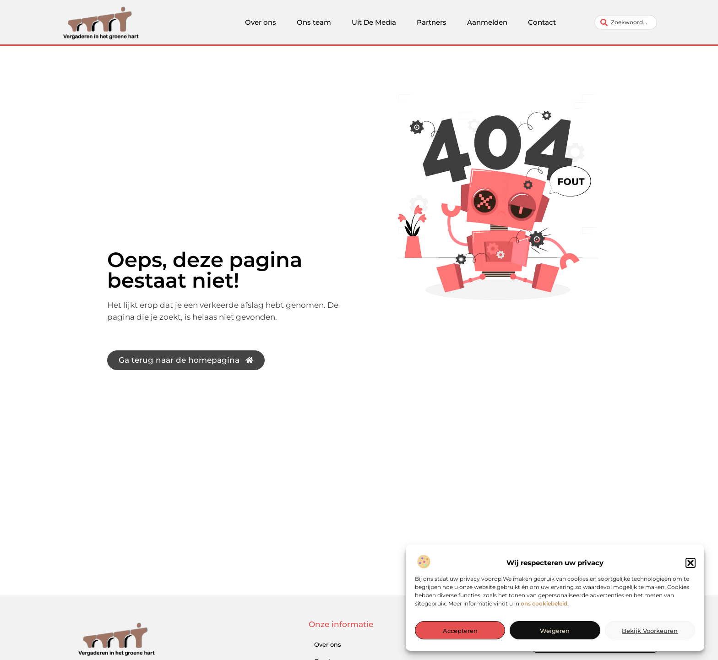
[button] (690, 563)
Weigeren (555, 631)
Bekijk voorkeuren (650, 631)
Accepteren (460, 631)
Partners (431, 22)
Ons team (314, 22)
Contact (542, 22)
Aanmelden (487, 22)
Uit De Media (374, 22)
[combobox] (626, 22)
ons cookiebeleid (544, 603)
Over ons (260, 22)
